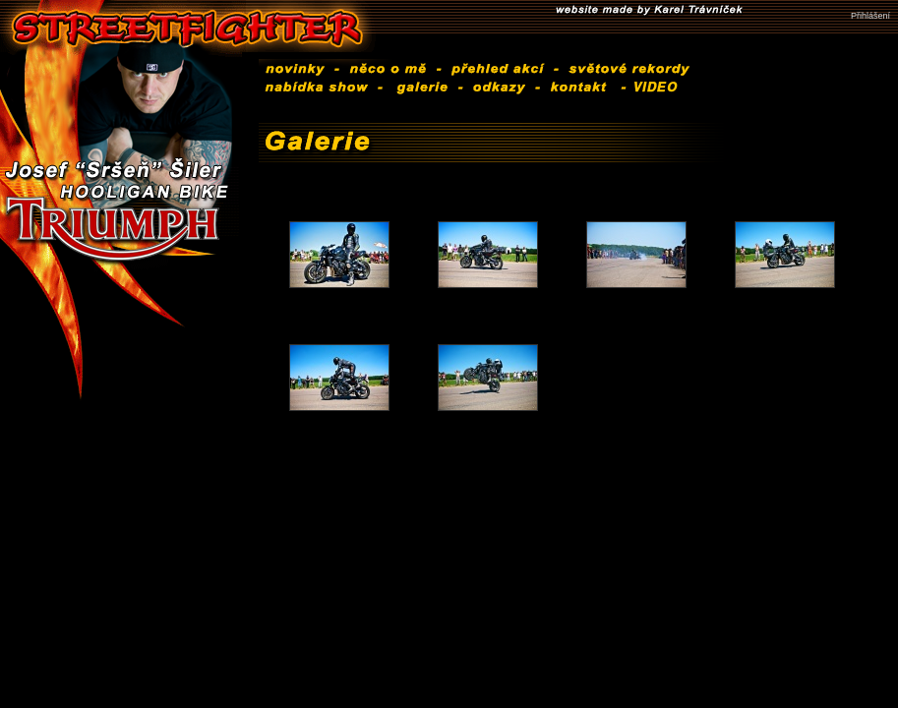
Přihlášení (870, 16)
